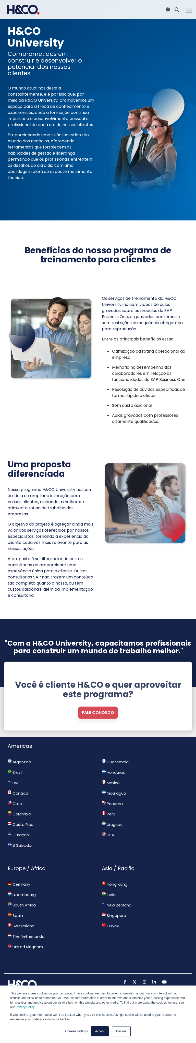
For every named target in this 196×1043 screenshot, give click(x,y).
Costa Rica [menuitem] (20, 824)
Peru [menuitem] (108, 814)
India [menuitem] (109, 894)
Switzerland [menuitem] (21, 926)
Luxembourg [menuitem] (22, 894)
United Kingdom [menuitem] (25, 946)
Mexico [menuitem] (111, 782)
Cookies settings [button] (76, 1031)
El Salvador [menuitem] (20, 845)
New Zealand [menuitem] (116, 905)
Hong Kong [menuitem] (114, 884)
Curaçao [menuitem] (18, 835)
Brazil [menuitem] (15, 772)
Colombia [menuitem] (19, 814)
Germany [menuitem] (19, 884)
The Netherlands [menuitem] (26, 936)
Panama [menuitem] (112, 803)
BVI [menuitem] (13, 782)
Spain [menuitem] (15, 915)
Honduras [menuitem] (113, 772)
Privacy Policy (25, 1007)
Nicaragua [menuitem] (114, 793)
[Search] (177, 9)
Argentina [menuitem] (19, 762)
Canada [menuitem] (18, 793)
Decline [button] (121, 1031)
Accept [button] (100, 1031)
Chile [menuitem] (15, 803)
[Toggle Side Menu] (189, 10)
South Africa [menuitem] (22, 905)
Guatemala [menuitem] (115, 762)
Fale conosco (98, 734)
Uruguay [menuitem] (112, 824)
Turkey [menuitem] (110, 926)
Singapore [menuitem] (114, 915)
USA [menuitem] (108, 835)
